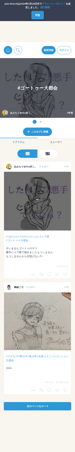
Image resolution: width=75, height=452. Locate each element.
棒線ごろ (19, 287)
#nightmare (12, 236)
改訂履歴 (45, 7)
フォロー (44, 166)
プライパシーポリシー (54, 3)
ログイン (64, 50)
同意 (37, 15)
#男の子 (22, 356)
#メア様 (44, 236)
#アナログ (12, 356)
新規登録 (48, 50)
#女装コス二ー (45, 356)
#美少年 (32, 356)
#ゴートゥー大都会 (17, 240)
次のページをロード (37, 406)
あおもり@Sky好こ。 (25, 166)
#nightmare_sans (29, 236)
